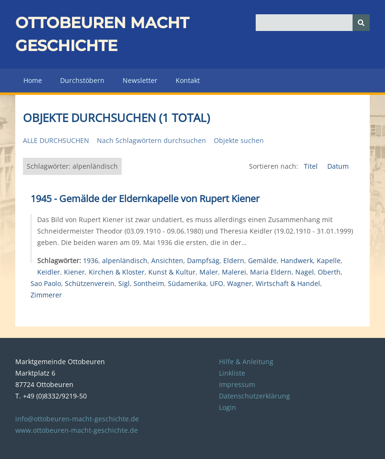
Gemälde (262, 260)
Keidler (48, 271)
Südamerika (187, 283)
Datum (338, 166)
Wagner (239, 283)
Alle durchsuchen (56, 140)
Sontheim (149, 283)
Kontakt (188, 80)
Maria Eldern (270, 271)
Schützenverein (89, 283)
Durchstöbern (82, 80)
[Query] (313, 22)
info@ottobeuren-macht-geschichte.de (77, 418)
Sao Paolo (46, 283)
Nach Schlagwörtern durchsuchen (151, 140)
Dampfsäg (203, 260)
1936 (90, 260)
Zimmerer (46, 294)
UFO (216, 283)
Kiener (74, 271)
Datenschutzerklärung (254, 395)
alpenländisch (124, 260)
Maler (208, 271)
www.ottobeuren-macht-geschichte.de (76, 430)
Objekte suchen (239, 140)
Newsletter (140, 80)
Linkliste (232, 372)
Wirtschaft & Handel (288, 283)
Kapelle (329, 260)
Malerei (234, 271)
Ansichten (167, 260)
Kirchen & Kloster (117, 271)
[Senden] (361, 22)
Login (227, 407)
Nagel (304, 271)
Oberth (329, 271)
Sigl (124, 283)
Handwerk (297, 260)
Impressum (237, 384)
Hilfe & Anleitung (246, 361)
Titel (312, 166)
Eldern (233, 260)
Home (32, 80)
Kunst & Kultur (172, 271)
